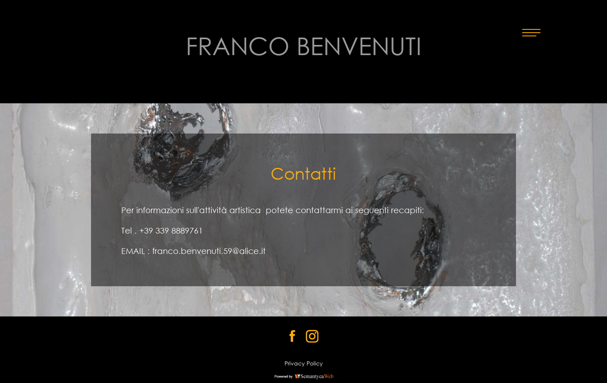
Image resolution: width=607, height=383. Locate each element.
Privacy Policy (304, 363)
